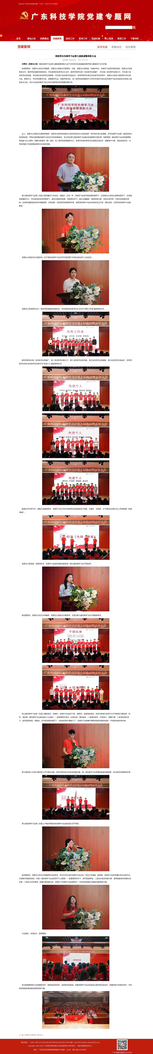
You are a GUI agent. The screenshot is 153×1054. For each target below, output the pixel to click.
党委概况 (44, 38)
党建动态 (116, 47)
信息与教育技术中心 (84, 1046)
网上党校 (109, 38)
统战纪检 (96, 38)
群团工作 (121, 38)
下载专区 (134, 38)
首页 (18, 38)
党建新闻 (57, 38)
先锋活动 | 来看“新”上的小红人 (34, 1035)
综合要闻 (130, 47)
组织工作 (70, 38)
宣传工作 (83, 38)
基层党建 (102, 47)
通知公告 (31, 38)
